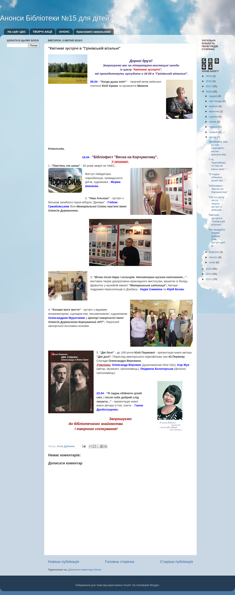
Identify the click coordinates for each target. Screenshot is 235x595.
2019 (209, 76)
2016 (209, 91)
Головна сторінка (119, 562)
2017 (209, 86)
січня (212, 262)
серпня (213, 116)
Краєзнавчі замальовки (94, 31)
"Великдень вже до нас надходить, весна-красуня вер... (218, 148)
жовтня (213, 106)
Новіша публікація (63, 562)
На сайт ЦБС (17, 31)
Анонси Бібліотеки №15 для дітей (54, 18)
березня (214, 251)
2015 (209, 268)
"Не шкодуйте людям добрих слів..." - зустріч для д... (216, 237)
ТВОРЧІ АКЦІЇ (42, 31)
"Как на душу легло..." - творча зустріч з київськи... (216, 203)
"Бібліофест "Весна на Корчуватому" (218, 189)
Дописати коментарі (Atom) (84, 569)
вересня (214, 111)
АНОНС (64, 31)
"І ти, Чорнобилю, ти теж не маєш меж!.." (217, 164)
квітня (213, 137)
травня (213, 132)
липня (213, 121)
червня (213, 126)
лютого (213, 257)
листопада (216, 101)
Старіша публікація (176, 562)
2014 (209, 273)
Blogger (154, 585)
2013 (209, 279)
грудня (213, 96)
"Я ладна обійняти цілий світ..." (217, 177)
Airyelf (127, 585)
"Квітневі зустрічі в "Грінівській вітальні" (216, 219)
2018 (209, 81)
